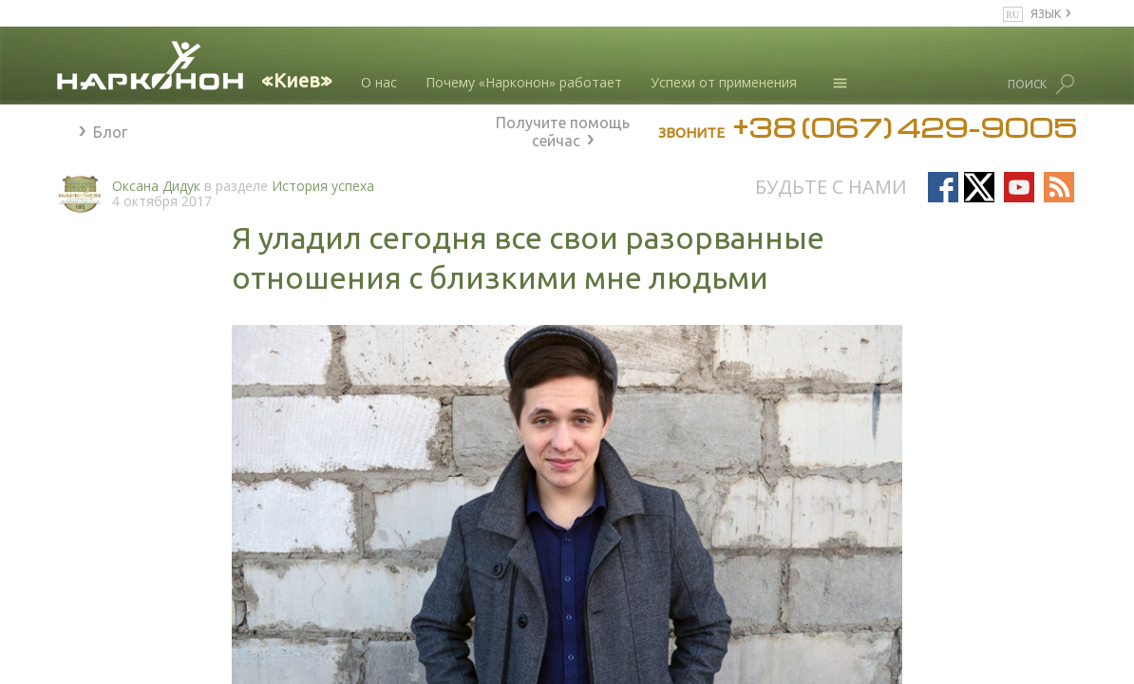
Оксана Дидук (156, 186)
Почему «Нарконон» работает (523, 82)
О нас (379, 82)
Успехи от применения (724, 82)
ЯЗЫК (1045, 13)
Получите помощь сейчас (563, 129)
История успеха (323, 186)
